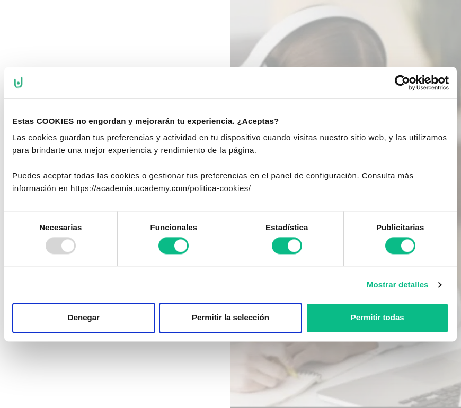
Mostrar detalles (398, 284)
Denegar (84, 317)
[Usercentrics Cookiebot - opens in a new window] (402, 82)
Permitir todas (377, 317)
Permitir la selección (230, 317)
